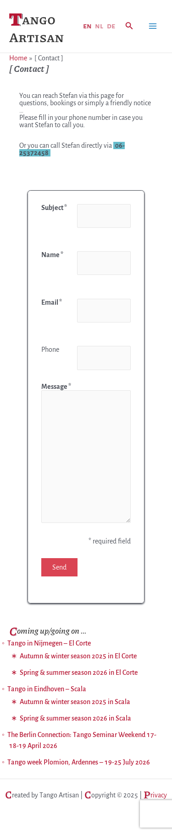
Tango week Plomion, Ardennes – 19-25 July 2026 (78, 762)
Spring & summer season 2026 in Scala (75, 718)
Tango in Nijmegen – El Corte (49, 643)
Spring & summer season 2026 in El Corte (79, 672)
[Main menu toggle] (153, 26)
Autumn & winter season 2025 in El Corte (78, 656)
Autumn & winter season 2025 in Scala (75, 701)
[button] (129, 26)
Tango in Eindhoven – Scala (46, 689)
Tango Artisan (36, 28)
